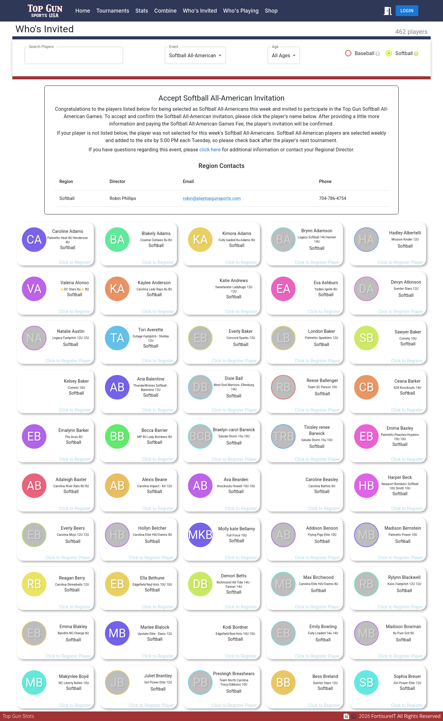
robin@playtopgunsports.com (212, 198)
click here (210, 150)
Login (407, 11)
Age (275, 47)
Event (173, 47)
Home (82, 11)
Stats (141, 11)
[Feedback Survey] (348, 716)
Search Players (41, 47)
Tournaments (112, 11)
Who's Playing (241, 11)
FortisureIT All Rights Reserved (400, 716)
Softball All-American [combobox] (192, 55)
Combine (165, 11)
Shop (271, 11)
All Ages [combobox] (281, 55)
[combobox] (69, 55)
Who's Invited (200, 11)
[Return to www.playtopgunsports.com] (387, 11)
